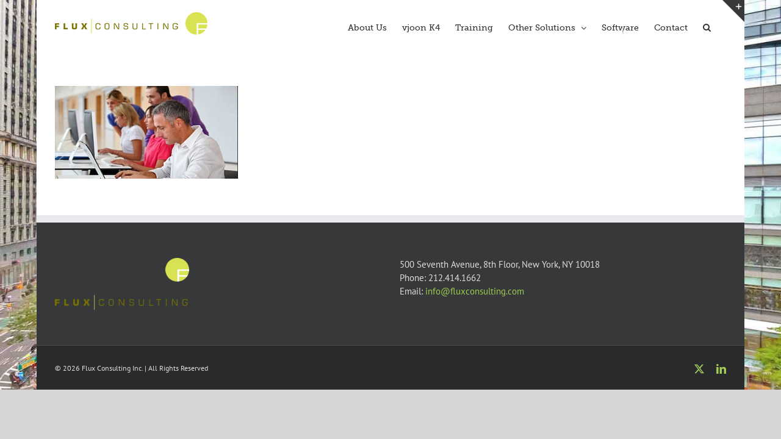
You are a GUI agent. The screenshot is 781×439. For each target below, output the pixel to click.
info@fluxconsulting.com (474, 291)
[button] (722, 26)
